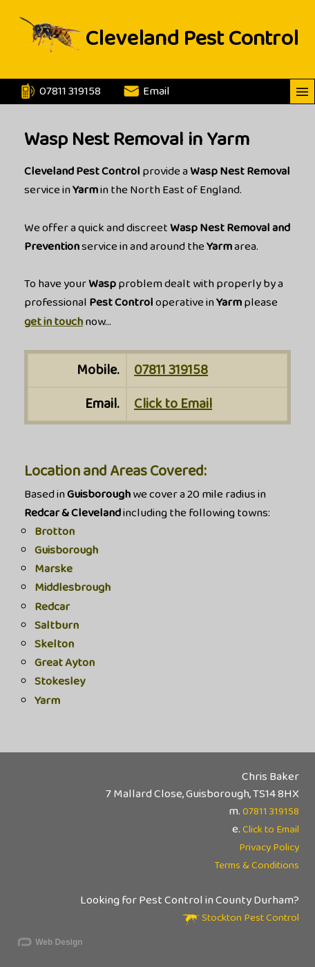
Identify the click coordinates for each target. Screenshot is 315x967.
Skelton (54, 644)
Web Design (49, 943)
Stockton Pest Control (240, 918)
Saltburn (57, 625)
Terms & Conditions (256, 865)
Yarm (47, 701)
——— (302, 91)
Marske (54, 569)
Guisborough (66, 550)
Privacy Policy (269, 847)
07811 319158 (171, 370)
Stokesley (60, 681)
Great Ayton (65, 663)
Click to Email (173, 404)
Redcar (52, 607)
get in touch (53, 322)
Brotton (55, 531)
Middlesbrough (73, 587)
